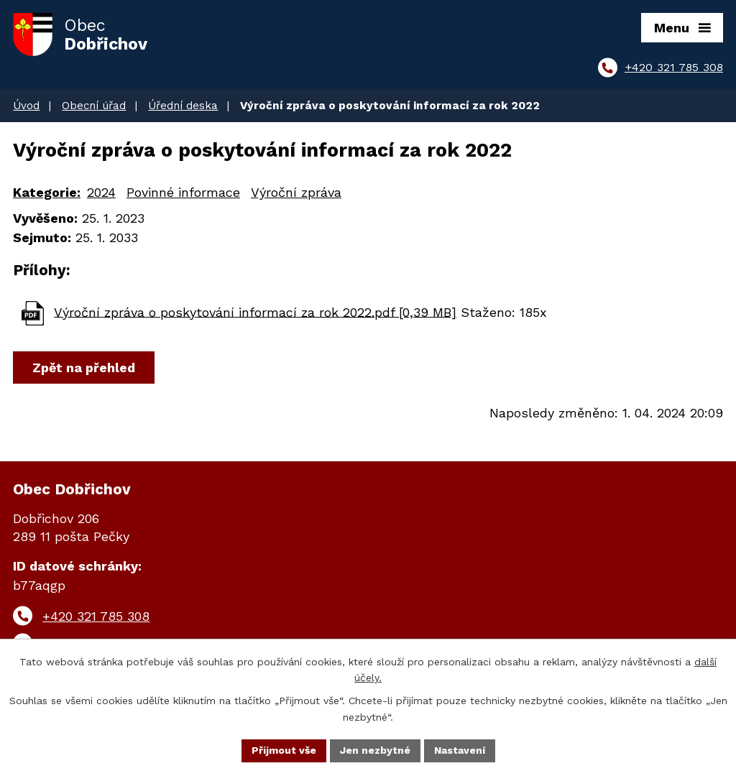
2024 (101, 192)
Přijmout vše (284, 750)
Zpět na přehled (83, 367)
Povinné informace (183, 192)
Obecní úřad (94, 105)
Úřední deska (183, 105)
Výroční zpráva (296, 192)
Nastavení (459, 750)
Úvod (26, 105)
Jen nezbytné (375, 750)
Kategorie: (46, 192)
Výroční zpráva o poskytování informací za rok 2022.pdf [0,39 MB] (255, 311)
